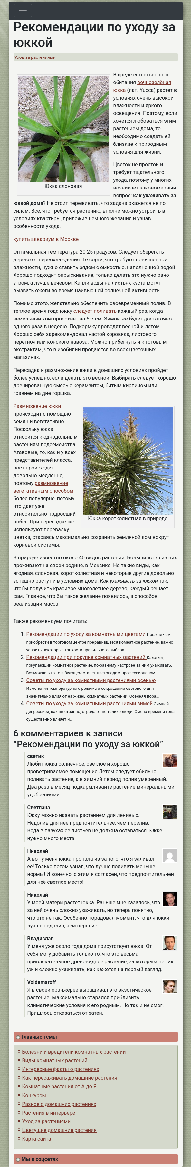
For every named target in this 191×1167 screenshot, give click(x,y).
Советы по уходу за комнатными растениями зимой (90, 703)
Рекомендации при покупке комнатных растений (86, 657)
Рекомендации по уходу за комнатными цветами (86, 634)
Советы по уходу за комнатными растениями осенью (91, 680)
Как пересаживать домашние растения (70, 1078)
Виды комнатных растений (55, 1060)
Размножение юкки (37, 406)
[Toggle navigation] (23, 10)
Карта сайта (36, 1139)
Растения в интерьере (48, 1113)
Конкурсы (34, 1095)
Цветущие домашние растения (59, 1130)
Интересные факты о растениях (60, 1069)
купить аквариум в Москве (46, 239)
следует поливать (95, 311)
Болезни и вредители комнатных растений (74, 1052)
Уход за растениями (35, 57)
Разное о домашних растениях (59, 1104)
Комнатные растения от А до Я (59, 1087)
